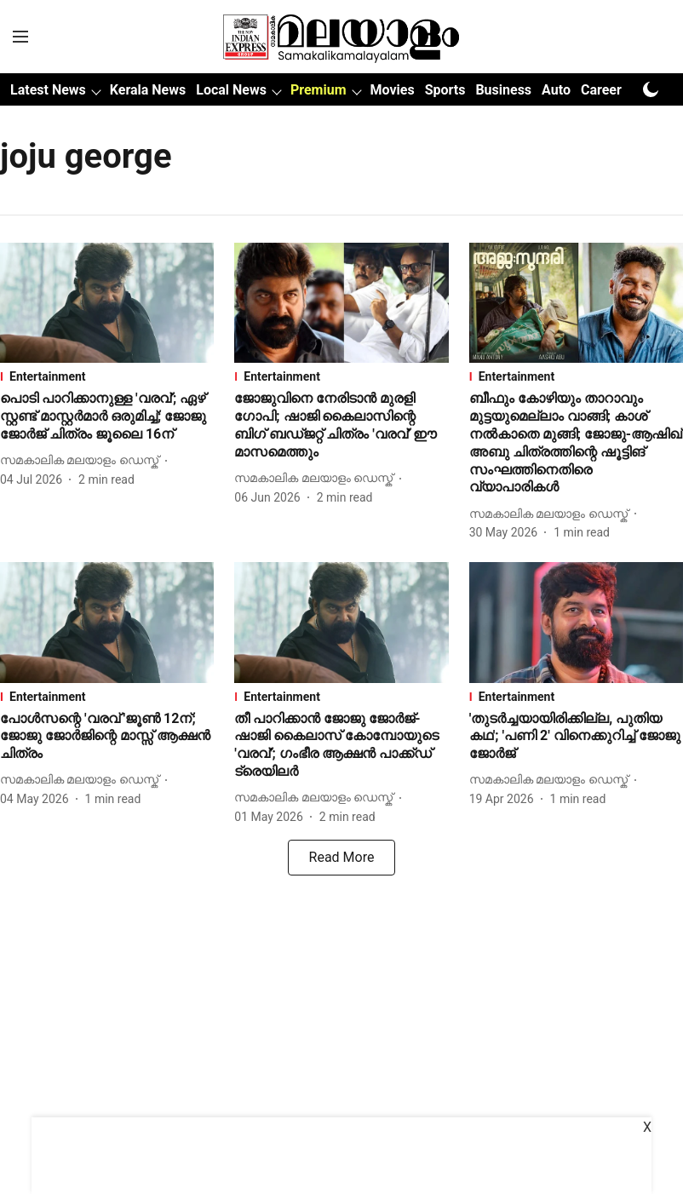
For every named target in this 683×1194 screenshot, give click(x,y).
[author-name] (82, 460)
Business (503, 90)
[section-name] (107, 376)
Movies (392, 90)
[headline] (107, 416)
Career (601, 90)
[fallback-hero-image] (107, 303)
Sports (445, 90)
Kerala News (148, 90)
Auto (556, 90)
